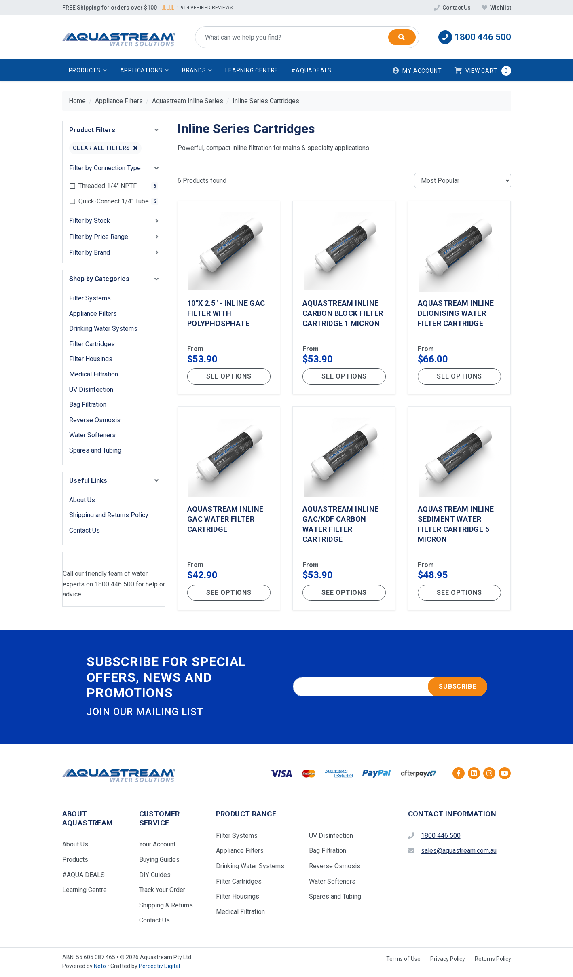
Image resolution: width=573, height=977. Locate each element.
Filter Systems (90, 298)
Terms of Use (403, 960)
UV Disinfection (91, 389)
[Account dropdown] (417, 70)
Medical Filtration (93, 374)
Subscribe (457, 688)
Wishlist (496, 7)
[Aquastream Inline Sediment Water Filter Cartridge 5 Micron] (459, 509)
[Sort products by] (462, 181)
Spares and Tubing (95, 450)
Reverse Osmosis (95, 420)
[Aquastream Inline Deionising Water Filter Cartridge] (459, 297)
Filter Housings (90, 359)
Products (75, 861)
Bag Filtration (87, 404)
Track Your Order (162, 891)
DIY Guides (155, 876)
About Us (82, 500)
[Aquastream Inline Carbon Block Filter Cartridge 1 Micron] (344, 297)
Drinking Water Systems (103, 328)
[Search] (402, 37)
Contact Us (453, 7)
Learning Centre (251, 70)
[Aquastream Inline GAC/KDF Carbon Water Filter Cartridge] (344, 509)
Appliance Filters (93, 313)
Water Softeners (92, 435)
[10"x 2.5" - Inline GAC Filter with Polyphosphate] (229, 297)
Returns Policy (493, 960)
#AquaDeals (311, 70)
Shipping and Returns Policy (108, 515)
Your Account (157, 845)
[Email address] (390, 688)
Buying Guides (159, 861)
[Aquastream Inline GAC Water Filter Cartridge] (229, 509)
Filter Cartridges (92, 344)
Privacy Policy (447, 960)
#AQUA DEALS (83, 876)
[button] (88, 70)
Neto (100, 967)
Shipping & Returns (166, 906)
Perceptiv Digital (159, 967)
